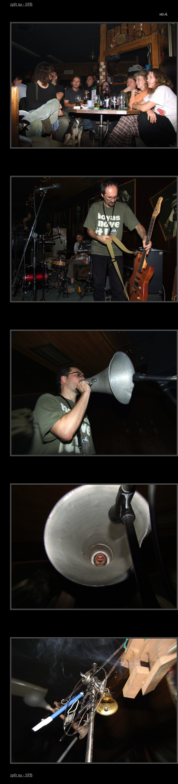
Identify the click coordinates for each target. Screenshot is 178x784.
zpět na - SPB (21, 4)
